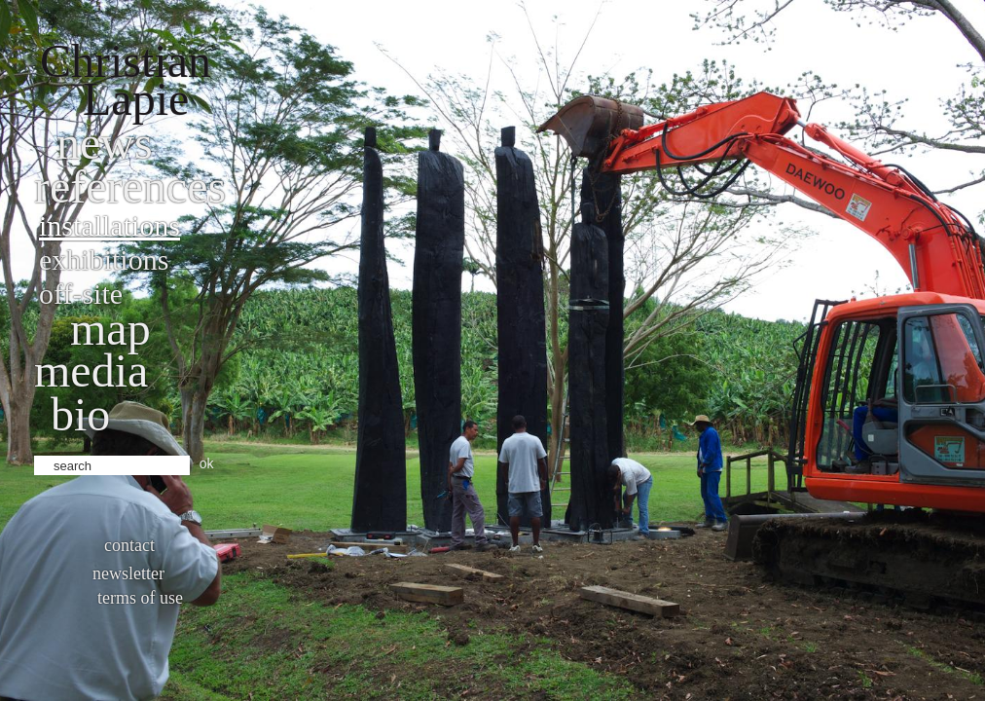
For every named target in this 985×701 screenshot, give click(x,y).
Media (91, 370)
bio (80, 414)
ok (207, 463)
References (130, 186)
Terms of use (140, 598)
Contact (129, 545)
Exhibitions (103, 259)
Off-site (81, 293)
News (104, 142)
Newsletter (128, 573)
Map (110, 328)
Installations (109, 225)
